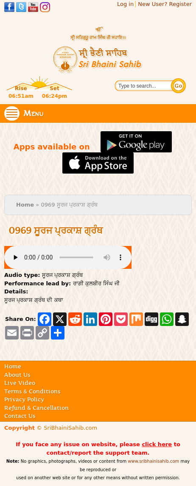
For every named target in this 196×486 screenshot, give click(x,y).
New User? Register (165, 4)
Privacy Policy (24, 399)
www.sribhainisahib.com (153, 461)
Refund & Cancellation (36, 407)
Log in (125, 4)
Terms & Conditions (32, 391)
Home (25, 205)
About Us (17, 374)
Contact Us (19, 415)
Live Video (19, 382)
